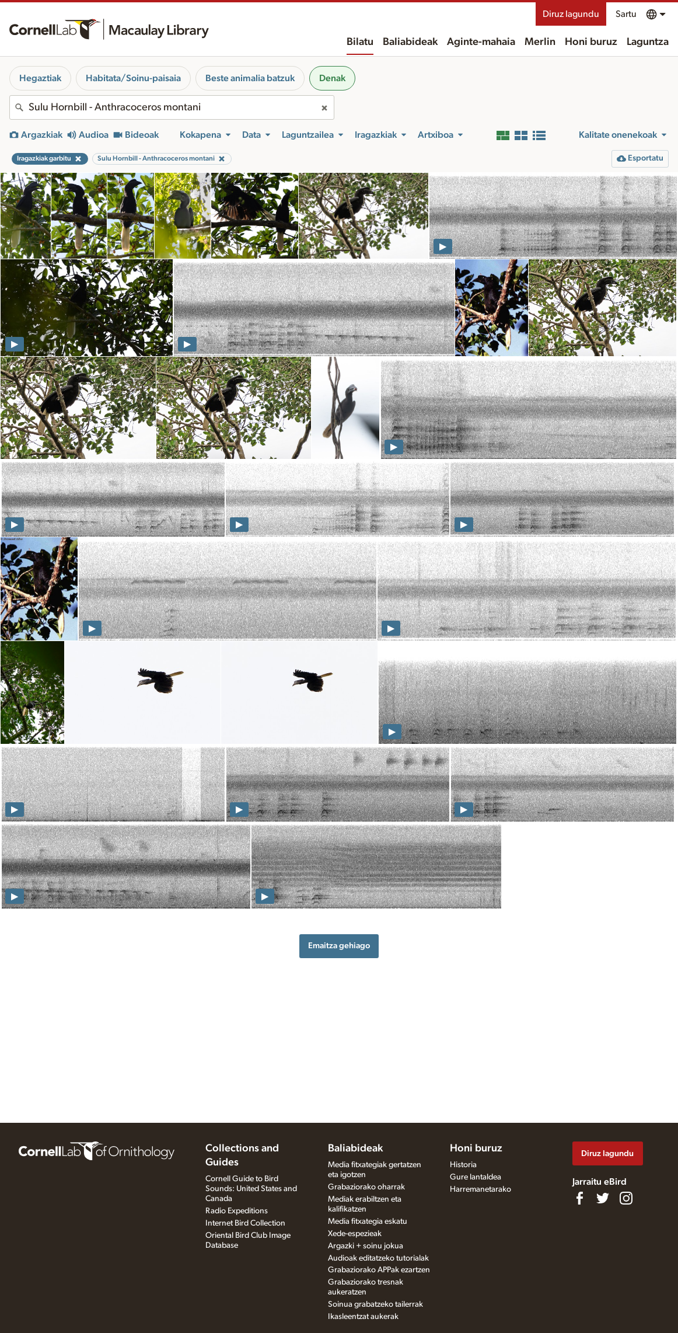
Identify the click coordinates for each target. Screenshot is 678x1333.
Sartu (626, 14)
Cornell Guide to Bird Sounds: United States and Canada (251, 1189)
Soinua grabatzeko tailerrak (375, 1304)
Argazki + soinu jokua (365, 1246)
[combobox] (172, 107)
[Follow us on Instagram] (626, 1198)
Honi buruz (591, 42)
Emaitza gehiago (339, 945)
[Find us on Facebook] (579, 1198)
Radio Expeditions (236, 1211)
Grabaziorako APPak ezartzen (379, 1270)
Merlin (540, 42)
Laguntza (648, 42)
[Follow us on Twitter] (603, 1198)
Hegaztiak (40, 78)
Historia (463, 1165)
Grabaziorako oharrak (366, 1187)
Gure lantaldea (475, 1177)
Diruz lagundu (571, 14)
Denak (332, 78)
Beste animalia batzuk (250, 78)
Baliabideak (410, 42)
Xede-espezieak (355, 1234)
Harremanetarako (480, 1189)
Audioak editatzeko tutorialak (378, 1258)
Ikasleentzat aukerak (363, 1317)
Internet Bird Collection (245, 1223)
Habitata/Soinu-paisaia (133, 78)
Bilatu (360, 42)
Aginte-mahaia (481, 42)
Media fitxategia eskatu (367, 1221)
